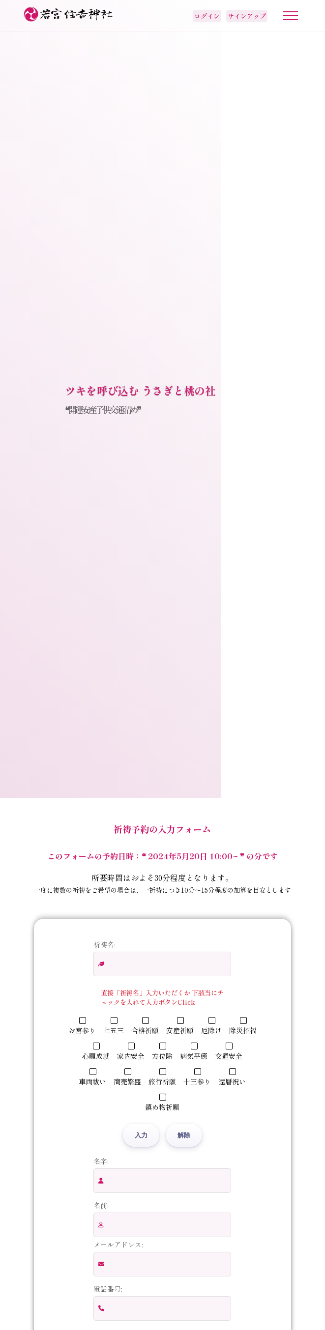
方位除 (162, 1052)
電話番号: (107, 1289)
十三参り (197, 1077)
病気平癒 (193, 1052)
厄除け (211, 1026)
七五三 (113, 1026)
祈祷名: (104, 944)
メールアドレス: (118, 1244)
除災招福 (243, 1026)
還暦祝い (232, 1077)
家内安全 (131, 1052)
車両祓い (92, 1077)
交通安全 (228, 1052)
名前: (100, 1205)
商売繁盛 (127, 1077)
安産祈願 (180, 1026)
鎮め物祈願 (162, 1103)
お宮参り (82, 1026)
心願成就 (96, 1052)
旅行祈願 (162, 1077)
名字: (100, 1161)
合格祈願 (145, 1026)
